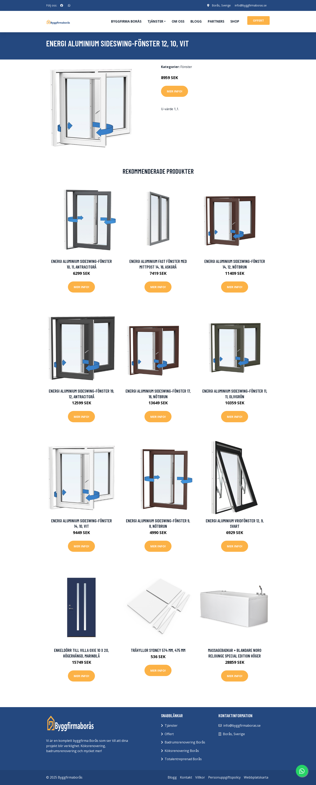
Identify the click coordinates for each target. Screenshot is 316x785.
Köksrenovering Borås (182, 750)
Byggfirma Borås (126, 21)
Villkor (200, 777)
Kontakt (186, 777)
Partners (216, 21)
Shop (234, 21)
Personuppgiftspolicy (224, 777)
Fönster (186, 67)
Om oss (178, 21)
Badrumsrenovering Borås (185, 742)
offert (258, 20)
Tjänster (171, 725)
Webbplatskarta (256, 777)
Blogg (196, 21)
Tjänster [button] (155, 21)
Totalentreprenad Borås (183, 759)
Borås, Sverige (221, 5)
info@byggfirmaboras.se (251, 5)
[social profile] (62, 5)
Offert (169, 734)
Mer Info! (174, 91)
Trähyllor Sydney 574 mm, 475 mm (158, 650)
